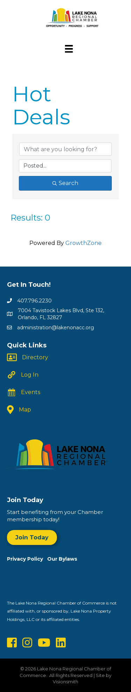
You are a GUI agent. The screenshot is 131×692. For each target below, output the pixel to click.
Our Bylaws (62, 559)
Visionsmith (65, 681)
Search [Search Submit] (65, 183)
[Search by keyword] (65, 149)
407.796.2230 (34, 300)
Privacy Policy (27, 559)
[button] (32, 537)
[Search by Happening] (65, 165)
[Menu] (68, 48)
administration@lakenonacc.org (55, 327)
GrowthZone (83, 243)
